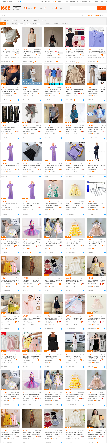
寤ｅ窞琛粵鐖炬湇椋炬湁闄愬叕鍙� (93, 55)
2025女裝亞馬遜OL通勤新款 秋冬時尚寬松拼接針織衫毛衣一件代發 (32, 128)
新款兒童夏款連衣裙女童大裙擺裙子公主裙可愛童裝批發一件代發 (74, 280)
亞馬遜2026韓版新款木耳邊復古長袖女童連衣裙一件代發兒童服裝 (74, 90)
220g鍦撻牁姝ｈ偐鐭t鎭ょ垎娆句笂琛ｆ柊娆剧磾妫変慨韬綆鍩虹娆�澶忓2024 (74, 52)
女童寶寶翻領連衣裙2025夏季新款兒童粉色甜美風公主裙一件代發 (96, 319)
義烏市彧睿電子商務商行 (28, 207)
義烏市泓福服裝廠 (49, 360)
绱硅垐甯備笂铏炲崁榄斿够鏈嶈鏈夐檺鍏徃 (6, 436)
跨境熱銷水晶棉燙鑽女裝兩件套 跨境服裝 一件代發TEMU (96, 166)
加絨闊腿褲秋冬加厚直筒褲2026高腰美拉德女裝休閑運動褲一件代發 (96, 90)
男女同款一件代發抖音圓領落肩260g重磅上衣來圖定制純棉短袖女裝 (53, 90)
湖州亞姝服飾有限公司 (71, 245)
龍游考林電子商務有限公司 (49, 93)
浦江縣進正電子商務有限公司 (28, 283)
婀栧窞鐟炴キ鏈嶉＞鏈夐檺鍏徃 (93, 436)
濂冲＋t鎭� (11, 57)
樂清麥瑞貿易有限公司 (28, 169)
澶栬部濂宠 (47, 57)
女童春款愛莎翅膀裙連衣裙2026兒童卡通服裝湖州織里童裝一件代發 (96, 128)
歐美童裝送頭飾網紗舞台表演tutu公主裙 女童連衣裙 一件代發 (32, 242)
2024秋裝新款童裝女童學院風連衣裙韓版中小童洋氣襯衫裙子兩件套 (53, 319)
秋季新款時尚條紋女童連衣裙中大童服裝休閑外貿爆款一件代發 (31, 166)
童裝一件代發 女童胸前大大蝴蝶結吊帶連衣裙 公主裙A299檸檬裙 (75, 242)
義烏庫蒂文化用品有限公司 (49, 283)
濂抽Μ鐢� (38, 57)
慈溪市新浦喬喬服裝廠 (49, 207)
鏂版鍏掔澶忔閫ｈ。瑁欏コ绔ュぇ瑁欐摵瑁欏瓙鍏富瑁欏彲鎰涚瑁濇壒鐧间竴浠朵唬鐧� (74, 433)
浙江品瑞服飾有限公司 (93, 93)
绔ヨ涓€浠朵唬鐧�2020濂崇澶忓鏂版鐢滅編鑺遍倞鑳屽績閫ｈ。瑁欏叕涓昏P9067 (96, 395)
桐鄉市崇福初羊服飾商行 (28, 131)
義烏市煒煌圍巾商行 (71, 131)
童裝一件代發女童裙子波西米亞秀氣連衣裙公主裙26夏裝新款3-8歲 (10, 242)
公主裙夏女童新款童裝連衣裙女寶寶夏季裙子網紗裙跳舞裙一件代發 (53, 242)
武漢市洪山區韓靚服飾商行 (49, 131)
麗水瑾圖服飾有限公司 (71, 283)
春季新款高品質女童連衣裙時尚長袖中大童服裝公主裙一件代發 (74, 166)
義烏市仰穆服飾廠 (5, 131)
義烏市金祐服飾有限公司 (28, 245)
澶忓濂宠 (74, 57)
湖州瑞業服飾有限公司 (93, 283)
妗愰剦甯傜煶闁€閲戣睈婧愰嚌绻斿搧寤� (28, 55)
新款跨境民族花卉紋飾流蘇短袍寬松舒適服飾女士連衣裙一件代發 (10, 128)
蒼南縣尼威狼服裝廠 (6, 360)
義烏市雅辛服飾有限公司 (6, 169)
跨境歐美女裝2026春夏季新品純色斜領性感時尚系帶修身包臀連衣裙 (31, 280)
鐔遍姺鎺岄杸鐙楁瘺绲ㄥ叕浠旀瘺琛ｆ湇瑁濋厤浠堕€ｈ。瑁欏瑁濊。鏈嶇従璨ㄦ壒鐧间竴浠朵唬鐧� (53, 433)
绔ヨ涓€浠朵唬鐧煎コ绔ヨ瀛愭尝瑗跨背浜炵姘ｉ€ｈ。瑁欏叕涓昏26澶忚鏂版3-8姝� (10, 395)
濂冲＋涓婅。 (4, 57)
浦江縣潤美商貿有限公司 (28, 93)
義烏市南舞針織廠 (27, 322)
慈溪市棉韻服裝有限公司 (28, 360)
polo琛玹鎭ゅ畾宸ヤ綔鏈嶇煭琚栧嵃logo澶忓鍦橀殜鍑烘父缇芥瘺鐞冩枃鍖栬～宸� (96, 52)
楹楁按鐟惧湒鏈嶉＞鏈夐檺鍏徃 (71, 436)
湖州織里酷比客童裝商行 (93, 131)
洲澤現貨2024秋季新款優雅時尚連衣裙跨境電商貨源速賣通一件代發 (96, 357)
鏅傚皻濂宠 (53, 57)
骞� (17, 55)
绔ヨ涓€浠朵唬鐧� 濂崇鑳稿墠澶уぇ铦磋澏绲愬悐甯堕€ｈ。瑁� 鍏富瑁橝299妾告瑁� (74, 395)
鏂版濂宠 (79, 57)
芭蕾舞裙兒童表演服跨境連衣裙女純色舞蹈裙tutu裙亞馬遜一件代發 (31, 319)
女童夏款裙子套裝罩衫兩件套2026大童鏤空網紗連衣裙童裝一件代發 (74, 357)
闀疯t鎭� (59, 57)
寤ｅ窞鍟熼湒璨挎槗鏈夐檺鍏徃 (71, 55)
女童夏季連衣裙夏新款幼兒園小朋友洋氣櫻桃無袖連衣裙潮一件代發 (10, 280)
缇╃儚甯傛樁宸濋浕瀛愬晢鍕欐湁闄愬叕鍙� (6, 398)
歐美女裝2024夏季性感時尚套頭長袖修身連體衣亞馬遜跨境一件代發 (10, 90)
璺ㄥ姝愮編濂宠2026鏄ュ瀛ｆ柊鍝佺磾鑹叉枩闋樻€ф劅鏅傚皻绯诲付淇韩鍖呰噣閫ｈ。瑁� (32, 433)
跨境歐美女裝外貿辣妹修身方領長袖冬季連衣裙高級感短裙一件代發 (53, 357)
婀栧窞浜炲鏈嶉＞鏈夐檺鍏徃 (71, 398)
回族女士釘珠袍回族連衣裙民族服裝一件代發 (10, 204)
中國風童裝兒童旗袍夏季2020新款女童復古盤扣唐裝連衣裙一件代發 (74, 319)
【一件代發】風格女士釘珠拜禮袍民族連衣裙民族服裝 (53, 166)
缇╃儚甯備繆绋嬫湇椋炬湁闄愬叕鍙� (6, 55)
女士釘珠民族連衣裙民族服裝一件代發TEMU (10, 166)
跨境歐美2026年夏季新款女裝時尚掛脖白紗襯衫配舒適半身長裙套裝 (31, 90)
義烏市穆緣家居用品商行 (49, 169)
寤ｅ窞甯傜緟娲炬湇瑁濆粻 (49, 55)
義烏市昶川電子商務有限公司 (6, 245)
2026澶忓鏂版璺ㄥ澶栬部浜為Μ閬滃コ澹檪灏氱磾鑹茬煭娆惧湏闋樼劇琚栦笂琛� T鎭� (10, 52)
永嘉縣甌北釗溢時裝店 (93, 245)
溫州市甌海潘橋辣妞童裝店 (49, 322)
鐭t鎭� (90, 57)
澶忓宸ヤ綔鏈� (101, 57)
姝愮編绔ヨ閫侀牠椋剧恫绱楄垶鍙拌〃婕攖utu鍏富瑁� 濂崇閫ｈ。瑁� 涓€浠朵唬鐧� (31, 395)
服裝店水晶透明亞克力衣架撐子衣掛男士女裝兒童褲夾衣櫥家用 (96, 204)
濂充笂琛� (25, 57)
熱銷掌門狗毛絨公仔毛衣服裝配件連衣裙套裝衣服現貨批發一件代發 (53, 280)
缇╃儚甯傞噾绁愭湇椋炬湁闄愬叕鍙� (28, 398)
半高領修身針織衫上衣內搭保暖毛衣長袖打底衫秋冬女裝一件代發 (53, 128)
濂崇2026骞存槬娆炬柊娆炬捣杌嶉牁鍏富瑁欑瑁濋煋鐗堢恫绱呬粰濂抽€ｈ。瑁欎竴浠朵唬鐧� (96, 433)
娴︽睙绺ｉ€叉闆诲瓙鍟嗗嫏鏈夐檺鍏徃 (28, 436)
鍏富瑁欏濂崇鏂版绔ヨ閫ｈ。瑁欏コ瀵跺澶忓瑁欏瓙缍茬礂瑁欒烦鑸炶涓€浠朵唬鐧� (53, 395)
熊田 (67, 322)
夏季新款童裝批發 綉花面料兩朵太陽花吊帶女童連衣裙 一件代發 (75, 204)
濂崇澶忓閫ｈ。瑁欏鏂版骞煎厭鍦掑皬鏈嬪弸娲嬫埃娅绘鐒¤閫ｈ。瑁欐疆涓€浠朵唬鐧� (10, 433)
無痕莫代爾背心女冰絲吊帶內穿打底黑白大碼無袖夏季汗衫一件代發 (10, 357)
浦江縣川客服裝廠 (5, 93)
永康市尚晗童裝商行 (71, 93)
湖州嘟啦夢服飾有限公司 (6, 322)
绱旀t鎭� (68, 57)
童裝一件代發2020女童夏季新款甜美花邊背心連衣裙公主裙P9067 (96, 242)
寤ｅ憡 (17, 53)
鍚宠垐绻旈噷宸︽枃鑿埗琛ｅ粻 (49, 398)
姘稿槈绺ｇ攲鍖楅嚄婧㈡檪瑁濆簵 (93, 398)
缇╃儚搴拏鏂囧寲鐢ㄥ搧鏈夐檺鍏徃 (49, 436)
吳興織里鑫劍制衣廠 (71, 207)
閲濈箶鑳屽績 (32, 57)
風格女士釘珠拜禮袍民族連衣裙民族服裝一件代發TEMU (31, 204)
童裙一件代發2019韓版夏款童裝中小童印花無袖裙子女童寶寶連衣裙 (31, 357)
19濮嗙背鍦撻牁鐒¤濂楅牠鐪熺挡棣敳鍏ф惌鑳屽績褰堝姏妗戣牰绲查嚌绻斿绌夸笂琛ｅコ (32, 52)
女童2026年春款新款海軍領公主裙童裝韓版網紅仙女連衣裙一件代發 (96, 280)
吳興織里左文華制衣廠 (49, 245)
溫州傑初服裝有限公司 (93, 322)
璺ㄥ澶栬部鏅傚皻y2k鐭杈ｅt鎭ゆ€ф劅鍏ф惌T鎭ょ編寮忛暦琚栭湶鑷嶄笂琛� (53, 52)
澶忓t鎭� (94, 57)
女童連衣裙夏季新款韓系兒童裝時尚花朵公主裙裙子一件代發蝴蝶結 (53, 204)
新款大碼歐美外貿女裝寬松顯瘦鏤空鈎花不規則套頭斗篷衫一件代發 (74, 128)
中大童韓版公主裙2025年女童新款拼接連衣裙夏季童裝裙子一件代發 (10, 319)
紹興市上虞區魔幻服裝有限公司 (6, 283)
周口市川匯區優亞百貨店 (93, 207)
